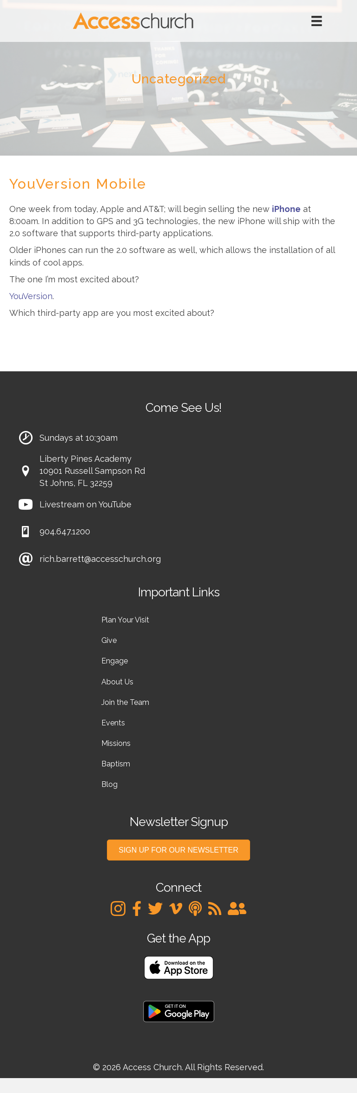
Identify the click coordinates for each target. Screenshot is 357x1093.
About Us (117, 681)
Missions (116, 743)
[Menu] (316, 21)
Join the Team (125, 702)
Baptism (115, 763)
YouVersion (31, 296)
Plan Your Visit (125, 619)
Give (109, 640)
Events (113, 722)
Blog (109, 784)
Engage (114, 660)
